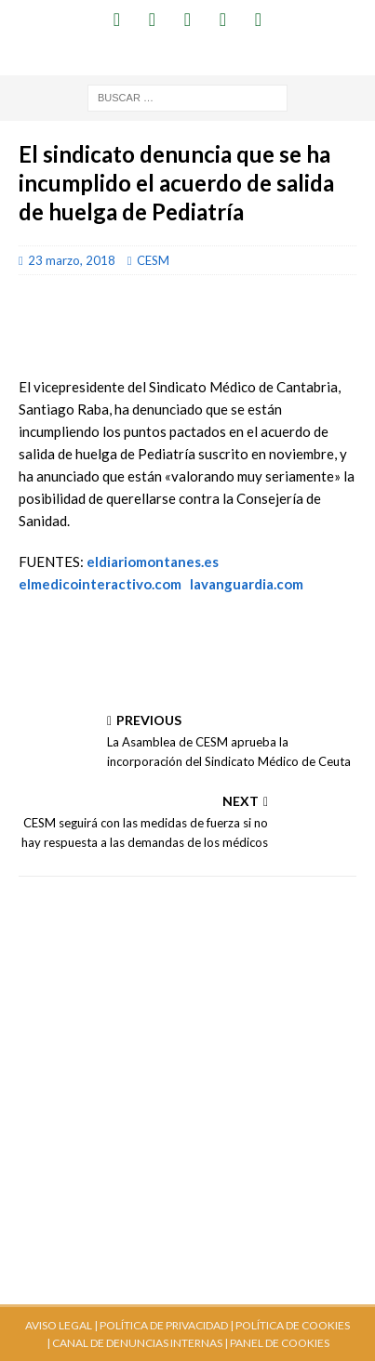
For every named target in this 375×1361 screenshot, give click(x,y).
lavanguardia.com (246, 583)
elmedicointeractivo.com (100, 583)
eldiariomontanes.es (153, 561)
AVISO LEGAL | (61, 1325)
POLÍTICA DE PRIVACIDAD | (167, 1325)
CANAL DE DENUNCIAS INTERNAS (136, 1343)
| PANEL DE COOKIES (275, 1343)
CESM (153, 260)
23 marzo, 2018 (71, 260)
